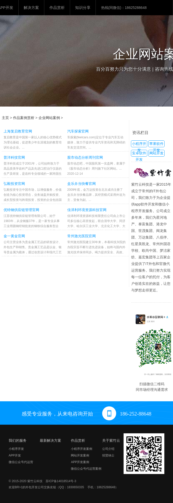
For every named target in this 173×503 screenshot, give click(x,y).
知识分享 (82, 7)
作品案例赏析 (23, 118)
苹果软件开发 (156, 144)
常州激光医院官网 (81, 236)
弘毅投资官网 (14, 184)
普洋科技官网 (14, 157)
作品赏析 (57, 7)
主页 (5, 118)
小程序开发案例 (81, 449)
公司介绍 (108, 449)
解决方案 (31, 7)
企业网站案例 (49, 118)
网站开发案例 (80, 455)
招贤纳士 (108, 455)
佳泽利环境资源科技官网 (87, 210)
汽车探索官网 (78, 131)
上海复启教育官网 (18, 131)
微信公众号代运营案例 (86, 468)
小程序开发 (139, 144)
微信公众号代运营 (21, 462)
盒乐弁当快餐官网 (81, 184)
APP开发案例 (80, 462)
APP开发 (15, 455)
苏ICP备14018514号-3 (61, 481)
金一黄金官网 (14, 236)
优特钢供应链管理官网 (21, 210)
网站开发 (156, 153)
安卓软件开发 (139, 154)
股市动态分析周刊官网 (85, 157)
